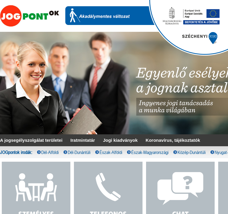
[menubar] (114, 5)
